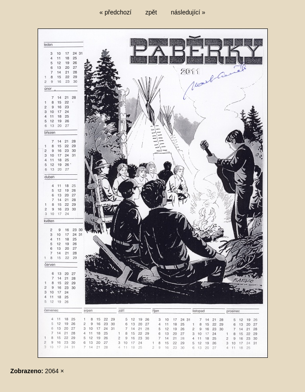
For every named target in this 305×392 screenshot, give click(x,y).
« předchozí (115, 12)
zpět (151, 12)
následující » (188, 12)
